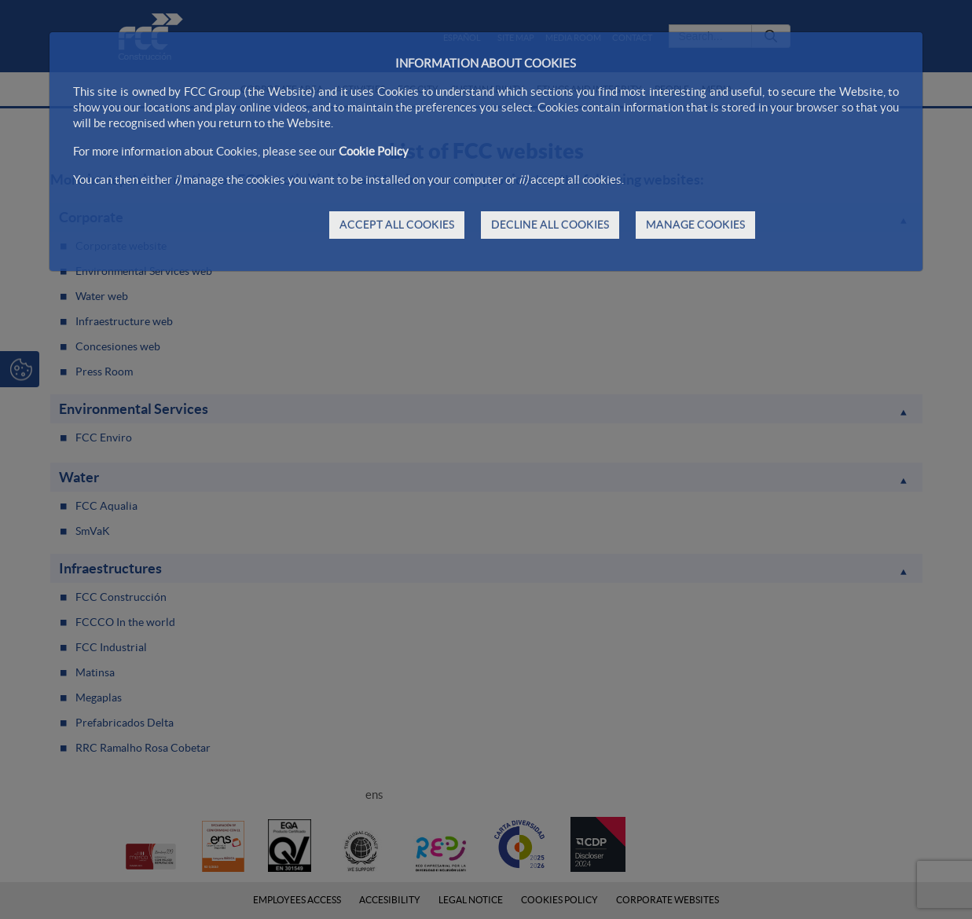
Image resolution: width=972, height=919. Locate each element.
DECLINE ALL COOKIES (550, 224)
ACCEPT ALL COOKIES (396, 224)
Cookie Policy (374, 151)
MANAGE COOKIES (695, 224)
